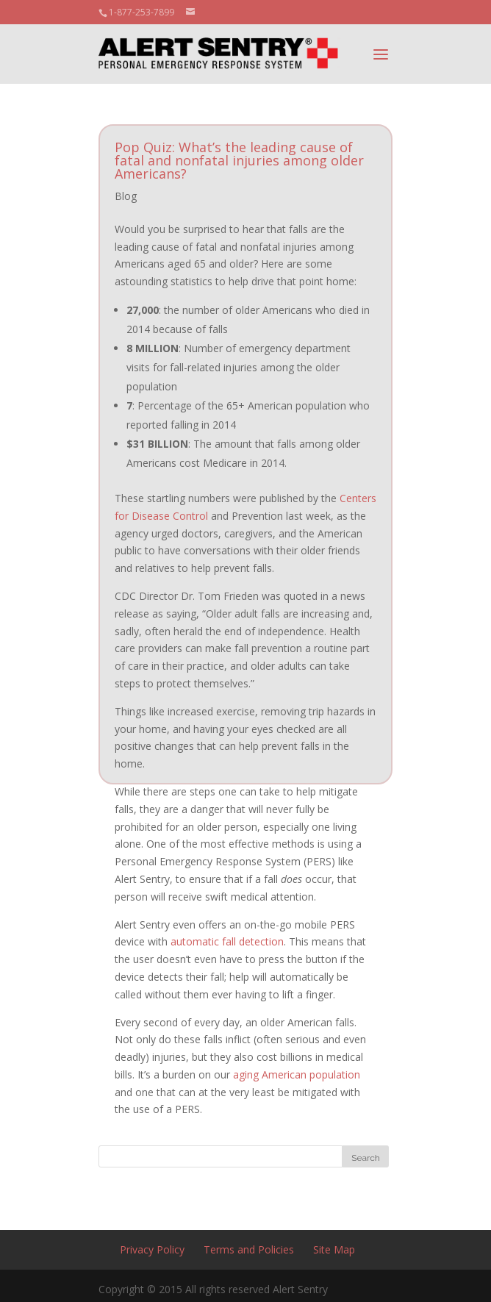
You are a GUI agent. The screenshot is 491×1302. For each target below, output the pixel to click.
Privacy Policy (152, 1249)
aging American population (296, 1074)
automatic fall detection (227, 941)
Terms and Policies (249, 1249)
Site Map (334, 1249)
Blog (126, 196)
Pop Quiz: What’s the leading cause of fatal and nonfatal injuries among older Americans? (239, 160)
